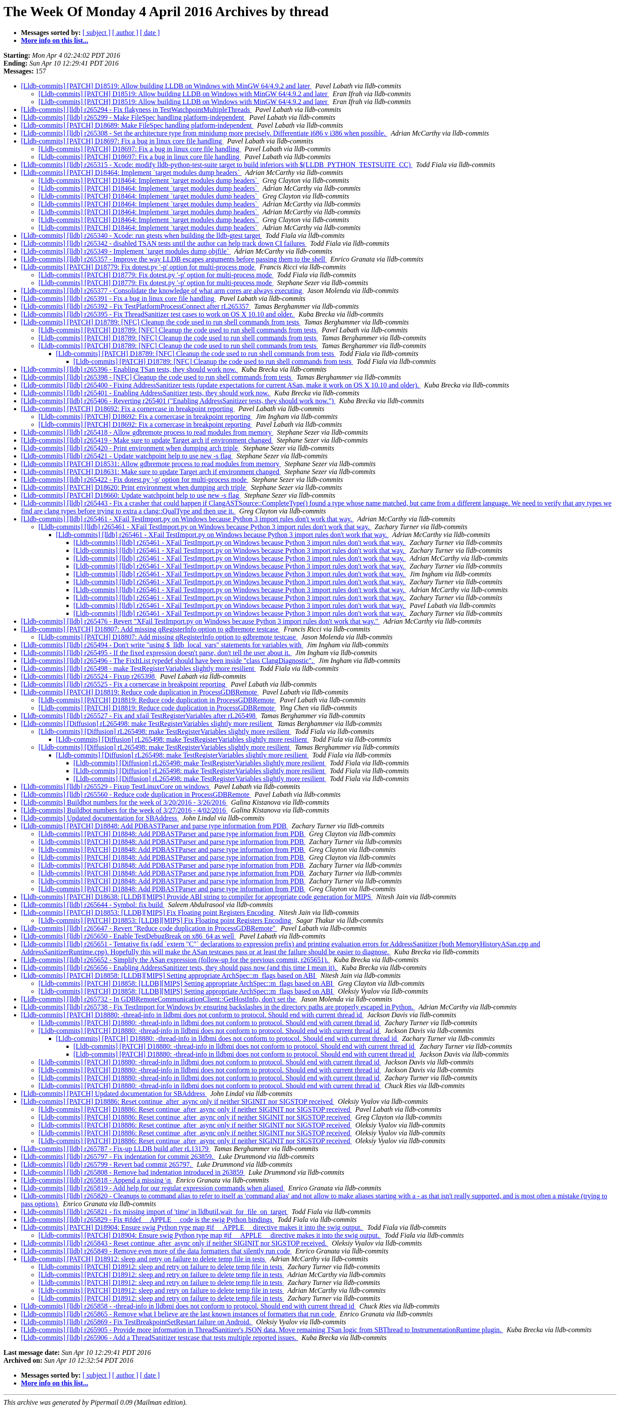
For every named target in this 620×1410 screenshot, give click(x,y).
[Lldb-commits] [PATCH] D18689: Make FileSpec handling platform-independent (137, 125)
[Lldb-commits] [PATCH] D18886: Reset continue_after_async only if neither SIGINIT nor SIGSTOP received (177, 1101)
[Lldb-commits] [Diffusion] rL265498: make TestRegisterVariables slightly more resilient (147, 723)
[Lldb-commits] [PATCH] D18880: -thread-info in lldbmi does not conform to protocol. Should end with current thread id (192, 1015)
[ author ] (125, 32)
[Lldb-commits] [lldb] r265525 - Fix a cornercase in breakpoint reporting (124, 684)
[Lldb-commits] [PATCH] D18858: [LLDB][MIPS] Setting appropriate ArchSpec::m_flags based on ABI (169, 975)
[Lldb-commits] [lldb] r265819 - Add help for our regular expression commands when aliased (153, 1188)
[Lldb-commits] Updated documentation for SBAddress (100, 818)
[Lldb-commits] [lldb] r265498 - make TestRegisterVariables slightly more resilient (138, 668)
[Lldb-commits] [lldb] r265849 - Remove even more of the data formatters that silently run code (156, 1251)
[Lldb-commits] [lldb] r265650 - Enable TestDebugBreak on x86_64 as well (128, 936)
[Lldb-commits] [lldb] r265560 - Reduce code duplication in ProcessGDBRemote (136, 794)
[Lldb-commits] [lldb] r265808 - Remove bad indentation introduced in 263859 (133, 1172)
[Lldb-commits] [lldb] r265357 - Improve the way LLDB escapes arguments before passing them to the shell (174, 259)
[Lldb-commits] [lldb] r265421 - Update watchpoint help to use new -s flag (127, 456)
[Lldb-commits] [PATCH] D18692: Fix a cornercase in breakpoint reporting (128, 408)
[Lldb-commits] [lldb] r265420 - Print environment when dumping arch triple (130, 448)
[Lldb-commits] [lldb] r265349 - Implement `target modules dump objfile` (126, 251)
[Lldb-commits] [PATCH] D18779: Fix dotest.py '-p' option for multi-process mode (138, 267)
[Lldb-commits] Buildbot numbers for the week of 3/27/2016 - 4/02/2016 (124, 810)
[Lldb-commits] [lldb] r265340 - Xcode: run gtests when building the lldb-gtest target (141, 235)
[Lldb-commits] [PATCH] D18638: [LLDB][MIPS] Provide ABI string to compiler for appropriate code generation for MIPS (197, 896)
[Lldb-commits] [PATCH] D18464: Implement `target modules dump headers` (131, 172)
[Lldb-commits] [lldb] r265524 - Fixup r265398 (88, 676)
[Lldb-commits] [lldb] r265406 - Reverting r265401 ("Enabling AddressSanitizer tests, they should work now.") (178, 401)
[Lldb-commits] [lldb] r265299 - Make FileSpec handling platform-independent (133, 117)
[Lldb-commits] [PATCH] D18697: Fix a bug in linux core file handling (122, 141)
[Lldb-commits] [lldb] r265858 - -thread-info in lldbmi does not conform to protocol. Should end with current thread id (188, 1306)
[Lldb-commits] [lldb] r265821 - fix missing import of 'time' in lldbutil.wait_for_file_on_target (154, 1211)
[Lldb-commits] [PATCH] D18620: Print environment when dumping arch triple (134, 487)
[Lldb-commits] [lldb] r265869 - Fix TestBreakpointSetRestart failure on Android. (137, 1322)
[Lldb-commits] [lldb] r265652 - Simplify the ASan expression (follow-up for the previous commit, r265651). (175, 959)
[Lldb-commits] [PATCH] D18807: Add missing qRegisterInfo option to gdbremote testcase (150, 629)
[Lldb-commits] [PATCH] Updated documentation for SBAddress (114, 1093)
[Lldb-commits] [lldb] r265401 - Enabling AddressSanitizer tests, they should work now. (146, 393)
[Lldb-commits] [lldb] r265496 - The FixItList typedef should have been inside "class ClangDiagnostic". (168, 660)
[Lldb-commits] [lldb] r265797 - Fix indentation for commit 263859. (118, 1156)
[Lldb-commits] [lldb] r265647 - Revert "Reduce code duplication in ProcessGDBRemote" (149, 928)
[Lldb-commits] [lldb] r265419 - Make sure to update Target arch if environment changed (147, 440)
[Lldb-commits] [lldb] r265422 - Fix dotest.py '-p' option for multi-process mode (134, 479)
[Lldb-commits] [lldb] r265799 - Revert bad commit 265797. (107, 1164)
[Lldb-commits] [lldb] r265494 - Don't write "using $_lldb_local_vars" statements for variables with (162, 645)
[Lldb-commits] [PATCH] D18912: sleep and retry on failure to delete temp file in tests (144, 1259)
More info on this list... (54, 40)
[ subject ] (97, 32)
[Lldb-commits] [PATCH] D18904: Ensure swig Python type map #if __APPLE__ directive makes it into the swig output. (192, 1227)
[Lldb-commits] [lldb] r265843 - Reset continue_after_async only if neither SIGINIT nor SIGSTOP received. (175, 1243)
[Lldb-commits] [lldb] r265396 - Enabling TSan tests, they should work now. (129, 369)
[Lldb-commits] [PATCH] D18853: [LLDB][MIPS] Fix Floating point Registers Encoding (148, 912)
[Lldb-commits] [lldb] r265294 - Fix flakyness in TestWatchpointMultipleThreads (136, 109)
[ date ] (149, 32)
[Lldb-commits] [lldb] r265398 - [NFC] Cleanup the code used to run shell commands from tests (157, 377)
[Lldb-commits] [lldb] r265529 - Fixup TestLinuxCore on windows (116, 786)
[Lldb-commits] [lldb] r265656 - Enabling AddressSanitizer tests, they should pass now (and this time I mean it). (179, 967)
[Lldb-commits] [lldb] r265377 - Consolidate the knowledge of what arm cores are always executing (162, 290)
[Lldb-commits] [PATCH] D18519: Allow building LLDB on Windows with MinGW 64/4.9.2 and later (166, 86)
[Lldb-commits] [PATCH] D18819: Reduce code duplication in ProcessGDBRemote (140, 692)
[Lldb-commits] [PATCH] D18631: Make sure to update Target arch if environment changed (151, 471)
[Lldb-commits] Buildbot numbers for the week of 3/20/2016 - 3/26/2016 (124, 802)
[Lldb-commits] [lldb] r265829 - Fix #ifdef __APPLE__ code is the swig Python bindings (147, 1219)
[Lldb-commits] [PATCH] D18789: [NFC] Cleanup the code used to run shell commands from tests (161, 322)
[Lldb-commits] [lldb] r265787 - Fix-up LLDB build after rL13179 (115, 1148)
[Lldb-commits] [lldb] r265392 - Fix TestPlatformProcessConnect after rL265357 (136, 306)
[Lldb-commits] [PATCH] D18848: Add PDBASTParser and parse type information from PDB (154, 826)
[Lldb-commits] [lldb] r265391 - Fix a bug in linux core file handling (118, 298)
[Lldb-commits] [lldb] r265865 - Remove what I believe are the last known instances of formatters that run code (178, 1314)
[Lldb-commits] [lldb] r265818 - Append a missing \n (97, 1180)
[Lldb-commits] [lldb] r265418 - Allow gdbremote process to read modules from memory (147, 432)
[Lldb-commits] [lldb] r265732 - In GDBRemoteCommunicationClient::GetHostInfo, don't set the (159, 999)
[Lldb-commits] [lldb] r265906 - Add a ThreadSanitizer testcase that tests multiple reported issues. (159, 1337)
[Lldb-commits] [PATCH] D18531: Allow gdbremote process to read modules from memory (151, 464)
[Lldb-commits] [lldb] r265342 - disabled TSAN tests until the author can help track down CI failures (164, 243)
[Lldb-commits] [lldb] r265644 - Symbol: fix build (92, 904)
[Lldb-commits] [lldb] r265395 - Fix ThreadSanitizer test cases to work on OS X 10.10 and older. (158, 314)
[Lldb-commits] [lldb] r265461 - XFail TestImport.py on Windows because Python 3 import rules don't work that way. (187, 519)
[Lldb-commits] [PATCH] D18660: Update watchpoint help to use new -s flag (131, 495)
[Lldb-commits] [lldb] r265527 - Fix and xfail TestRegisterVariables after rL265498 (139, 715)
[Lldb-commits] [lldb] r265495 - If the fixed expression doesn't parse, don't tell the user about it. (156, 652)
